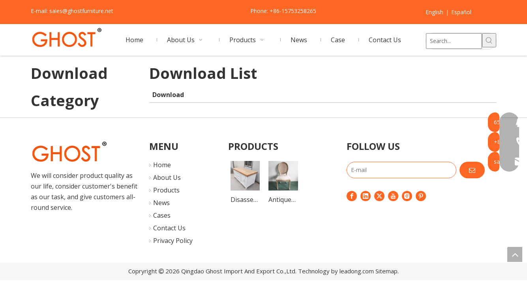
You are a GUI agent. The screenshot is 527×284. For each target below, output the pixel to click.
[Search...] (454, 41)
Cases (162, 215)
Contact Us (169, 228)
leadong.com (356, 271)
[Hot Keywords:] (489, 40)
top (514, 254)
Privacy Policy (173, 240)
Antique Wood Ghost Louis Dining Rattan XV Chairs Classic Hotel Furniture (282, 200)
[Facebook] (352, 195)
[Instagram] (407, 195)
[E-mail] (401, 170)
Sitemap (386, 271)
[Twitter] (379, 195)
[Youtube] (393, 195)
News (161, 202)
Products (166, 190)
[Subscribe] (472, 170)
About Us (167, 177)
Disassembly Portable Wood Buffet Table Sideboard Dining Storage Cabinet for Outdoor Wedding (245, 200)
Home (162, 165)
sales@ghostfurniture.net (81, 11)
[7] (69, 152)
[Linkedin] (365, 195)
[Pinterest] (421, 195)
